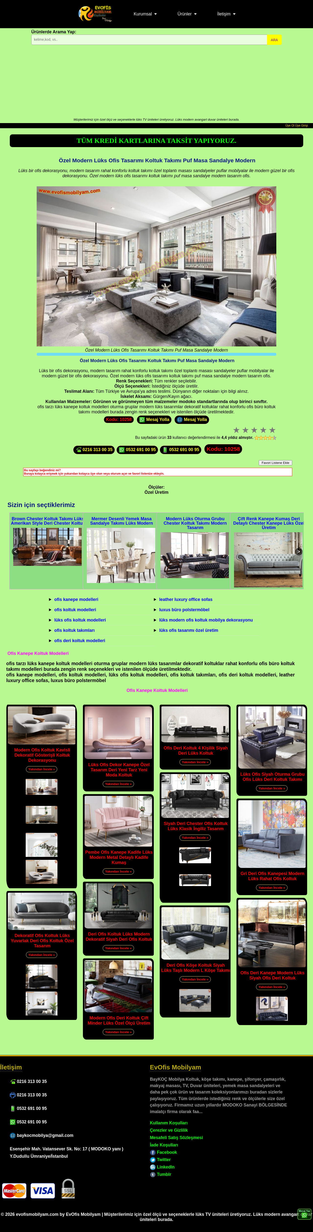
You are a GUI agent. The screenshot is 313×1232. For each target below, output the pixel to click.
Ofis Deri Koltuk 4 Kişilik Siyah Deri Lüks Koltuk (196, 751)
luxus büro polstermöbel (184, 609)
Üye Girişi (301, 125)
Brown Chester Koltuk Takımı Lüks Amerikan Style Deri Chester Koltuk (48, 521)
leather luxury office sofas (185, 599)
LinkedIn (162, 1167)
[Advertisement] (156, 80)
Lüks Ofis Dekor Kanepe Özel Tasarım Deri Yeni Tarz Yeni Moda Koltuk (119, 769)
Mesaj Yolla (154, 420)
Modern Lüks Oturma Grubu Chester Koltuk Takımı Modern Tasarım (195, 523)
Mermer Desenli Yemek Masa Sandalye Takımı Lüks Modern (121, 521)
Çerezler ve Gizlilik (169, 1130)
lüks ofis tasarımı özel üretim (188, 630)
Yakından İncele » (41, 769)
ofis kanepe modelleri (76, 599)
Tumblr (160, 1174)
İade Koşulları (164, 1145)
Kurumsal (143, 14)
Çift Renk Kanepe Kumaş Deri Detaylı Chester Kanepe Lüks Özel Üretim (268, 523)
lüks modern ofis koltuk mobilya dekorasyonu (206, 620)
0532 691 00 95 (137, 450)
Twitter (160, 1159)
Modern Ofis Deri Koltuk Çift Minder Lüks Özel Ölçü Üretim (119, 1021)
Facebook (163, 1152)
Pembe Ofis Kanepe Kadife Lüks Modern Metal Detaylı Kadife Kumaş (119, 857)
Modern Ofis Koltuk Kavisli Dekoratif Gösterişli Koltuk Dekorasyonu (42, 755)
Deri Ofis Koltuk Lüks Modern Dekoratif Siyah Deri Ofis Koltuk (119, 937)
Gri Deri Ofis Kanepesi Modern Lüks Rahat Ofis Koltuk (272, 876)
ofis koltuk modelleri (75, 609)
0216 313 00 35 (94, 450)
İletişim (224, 14)
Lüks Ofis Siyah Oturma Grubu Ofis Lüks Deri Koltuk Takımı (272, 777)
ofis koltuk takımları (74, 630)
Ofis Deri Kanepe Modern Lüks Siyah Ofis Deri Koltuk (272, 975)
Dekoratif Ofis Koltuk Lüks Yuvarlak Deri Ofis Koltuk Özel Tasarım (42, 940)
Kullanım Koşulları (169, 1122)
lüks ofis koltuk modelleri (80, 620)
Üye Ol (289, 125)
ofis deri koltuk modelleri (79, 640)
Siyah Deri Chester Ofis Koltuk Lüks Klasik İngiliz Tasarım (196, 826)
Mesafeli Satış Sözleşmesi (176, 1137)
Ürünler (185, 14)
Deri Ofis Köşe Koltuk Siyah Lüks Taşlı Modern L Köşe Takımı (195, 968)
